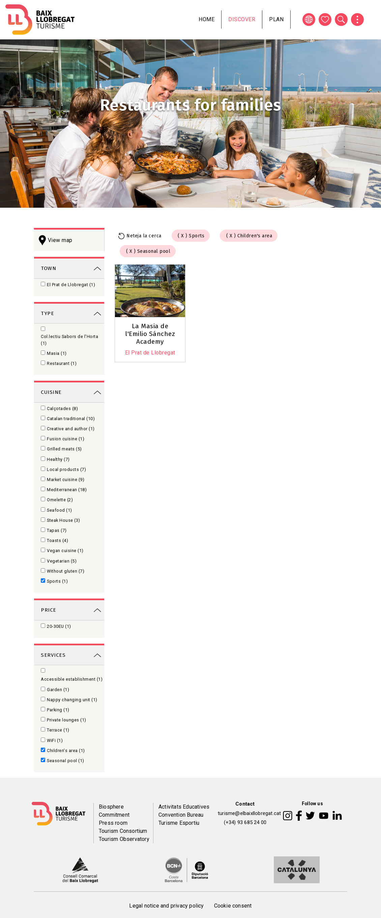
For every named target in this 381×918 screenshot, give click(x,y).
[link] (69, 268)
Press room (113, 823)
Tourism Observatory (124, 839)
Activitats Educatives (183, 807)
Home (206, 19)
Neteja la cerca (144, 236)
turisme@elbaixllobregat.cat (249, 813)
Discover (241, 19)
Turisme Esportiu (178, 823)
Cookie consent (233, 906)
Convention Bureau (180, 815)
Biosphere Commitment (114, 811)
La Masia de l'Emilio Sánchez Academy (150, 333)
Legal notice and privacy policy (166, 906)
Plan (276, 19)
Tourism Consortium (123, 831)
